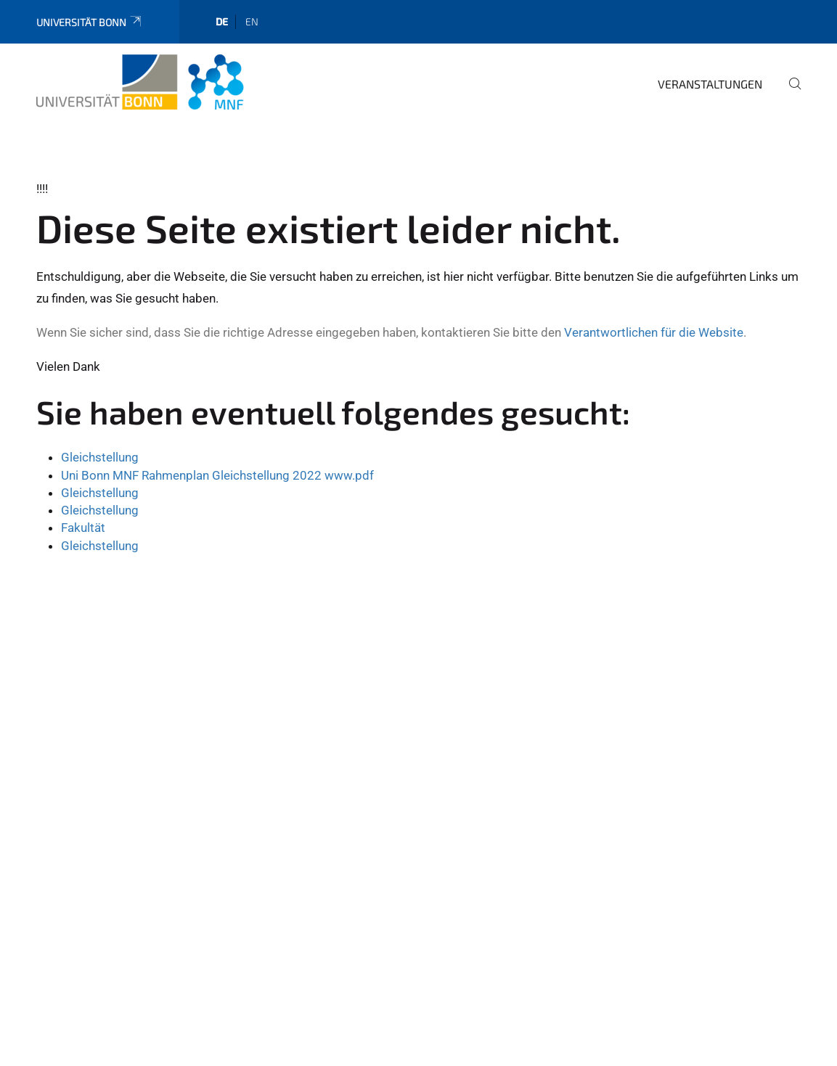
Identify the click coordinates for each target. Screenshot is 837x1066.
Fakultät (83, 527)
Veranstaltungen (710, 84)
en (251, 21)
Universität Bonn (89, 22)
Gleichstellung (100, 457)
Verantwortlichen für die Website (653, 332)
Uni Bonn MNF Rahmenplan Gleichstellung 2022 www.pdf (217, 475)
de (222, 21)
